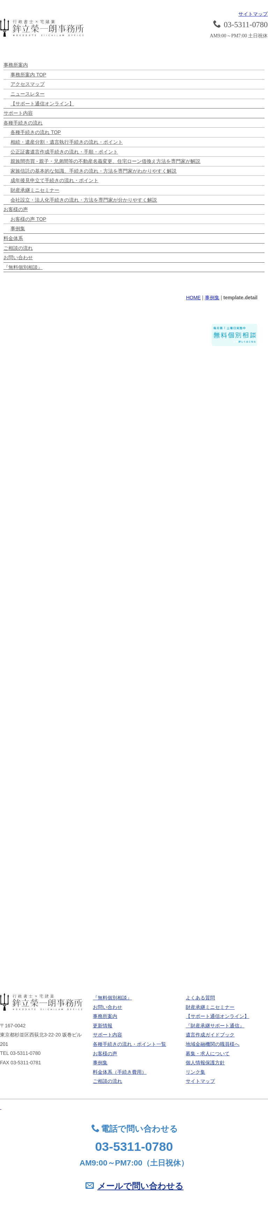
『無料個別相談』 (23, 267)
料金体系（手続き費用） (120, 1072)
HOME (193, 297)
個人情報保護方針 (205, 1062)
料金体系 (13, 238)
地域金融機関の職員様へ (212, 1044)
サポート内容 (18, 113)
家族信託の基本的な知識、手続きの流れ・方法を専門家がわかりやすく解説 (93, 171)
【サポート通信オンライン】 (42, 103)
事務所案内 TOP (28, 74)
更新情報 (102, 1025)
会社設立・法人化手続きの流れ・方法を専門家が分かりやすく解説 (83, 200)
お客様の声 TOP (28, 219)
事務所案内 (15, 65)
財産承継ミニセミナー (34, 190)
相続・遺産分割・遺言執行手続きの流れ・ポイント (66, 142)
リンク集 (195, 1072)
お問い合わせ (18, 257)
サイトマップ (253, 14)
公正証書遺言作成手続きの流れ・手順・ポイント (64, 152)
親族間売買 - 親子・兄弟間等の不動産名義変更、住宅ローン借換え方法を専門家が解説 (105, 161)
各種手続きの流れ (23, 123)
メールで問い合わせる (140, 1186)
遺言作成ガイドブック (210, 1034)
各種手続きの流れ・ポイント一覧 (129, 1044)
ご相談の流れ (18, 248)
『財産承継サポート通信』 (215, 1025)
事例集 (17, 228)
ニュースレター (27, 94)
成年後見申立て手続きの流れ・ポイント (54, 180)
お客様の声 (15, 209)
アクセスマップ (27, 84)
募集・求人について (208, 1053)
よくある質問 (200, 997)
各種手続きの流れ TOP (35, 132)
